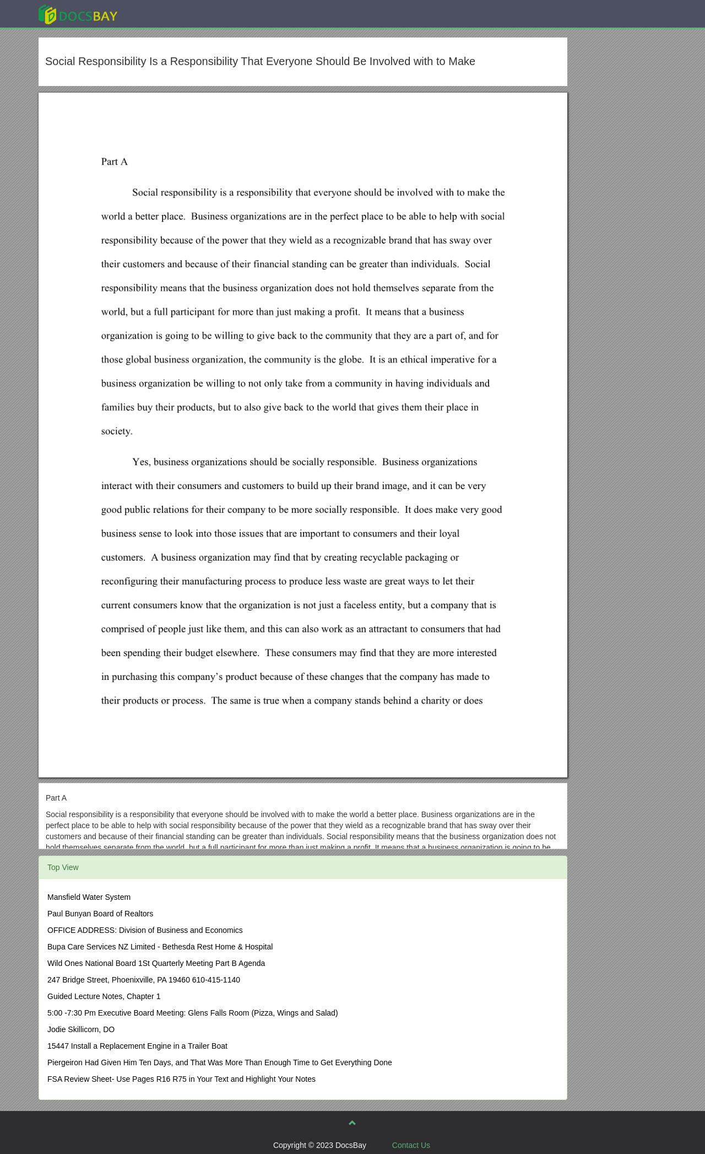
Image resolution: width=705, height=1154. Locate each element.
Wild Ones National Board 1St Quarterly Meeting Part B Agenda (156, 963)
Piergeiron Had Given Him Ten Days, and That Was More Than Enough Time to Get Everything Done (219, 1062)
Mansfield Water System (89, 897)
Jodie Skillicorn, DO (81, 1029)
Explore (160, 13)
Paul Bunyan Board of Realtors (100, 913)
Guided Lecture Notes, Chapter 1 (103, 996)
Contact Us (411, 1145)
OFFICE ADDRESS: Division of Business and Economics (145, 930)
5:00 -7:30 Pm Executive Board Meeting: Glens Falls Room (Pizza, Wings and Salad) (192, 1012)
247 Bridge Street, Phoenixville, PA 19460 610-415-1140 (143, 979)
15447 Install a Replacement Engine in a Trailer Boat (137, 1046)
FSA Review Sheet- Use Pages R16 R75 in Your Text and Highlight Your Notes (181, 1079)
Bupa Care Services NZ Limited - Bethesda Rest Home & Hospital (160, 946)
